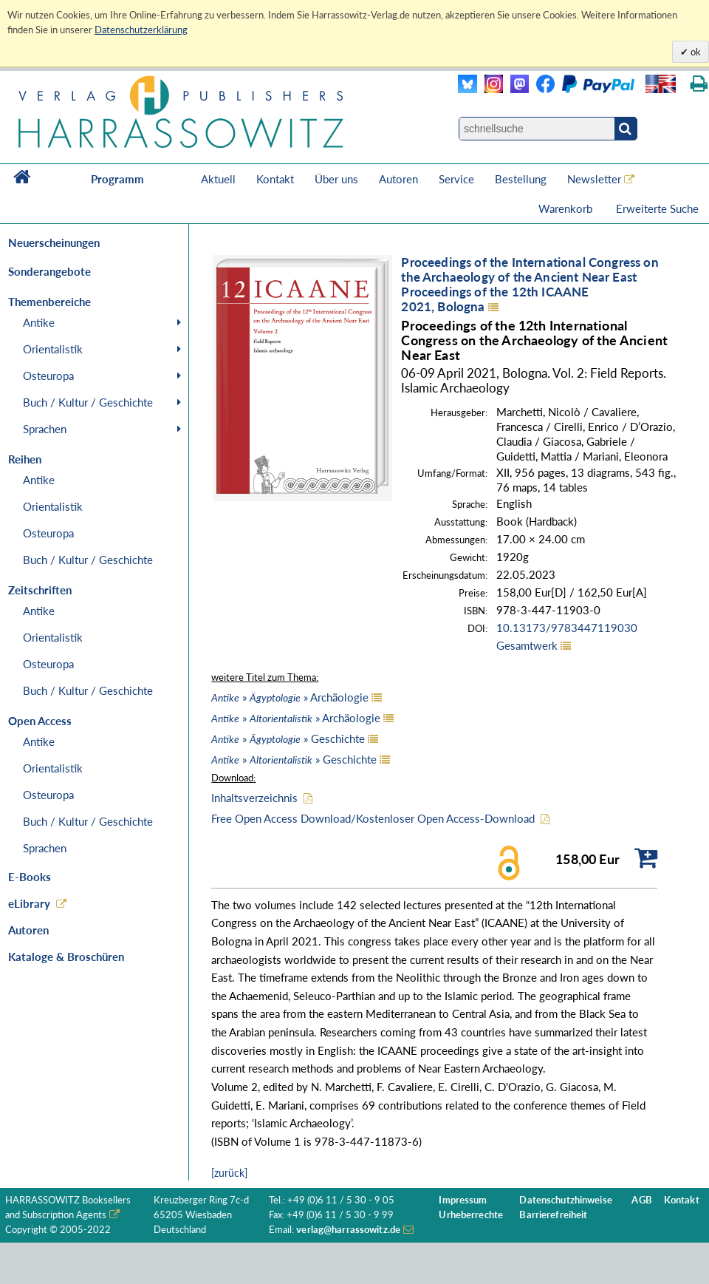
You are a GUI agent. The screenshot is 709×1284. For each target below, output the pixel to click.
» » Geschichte (288, 738)
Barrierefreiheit (553, 1214)
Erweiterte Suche (657, 208)
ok (694, 52)
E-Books (29, 876)
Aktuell (218, 179)
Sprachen (44, 428)
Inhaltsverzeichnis (254, 797)
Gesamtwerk (527, 645)
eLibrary (29, 903)
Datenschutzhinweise (565, 1200)
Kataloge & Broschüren (66, 956)
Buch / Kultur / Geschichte (88, 402)
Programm (117, 179)
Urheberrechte (471, 1214)
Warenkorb (566, 208)
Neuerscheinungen (54, 242)
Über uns (336, 179)
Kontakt (275, 179)
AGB (641, 1200)
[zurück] (229, 1172)
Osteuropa (48, 375)
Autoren (398, 179)
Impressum (463, 1200)
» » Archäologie (290, 697)
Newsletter (594, 179)
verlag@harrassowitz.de (348, 1229)
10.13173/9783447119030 (566, 627)
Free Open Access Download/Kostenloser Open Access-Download (373, 818)
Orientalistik (53, 349)
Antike (39, 322)
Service (456, 179)
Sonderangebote (49, 271)
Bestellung (521, 179)
